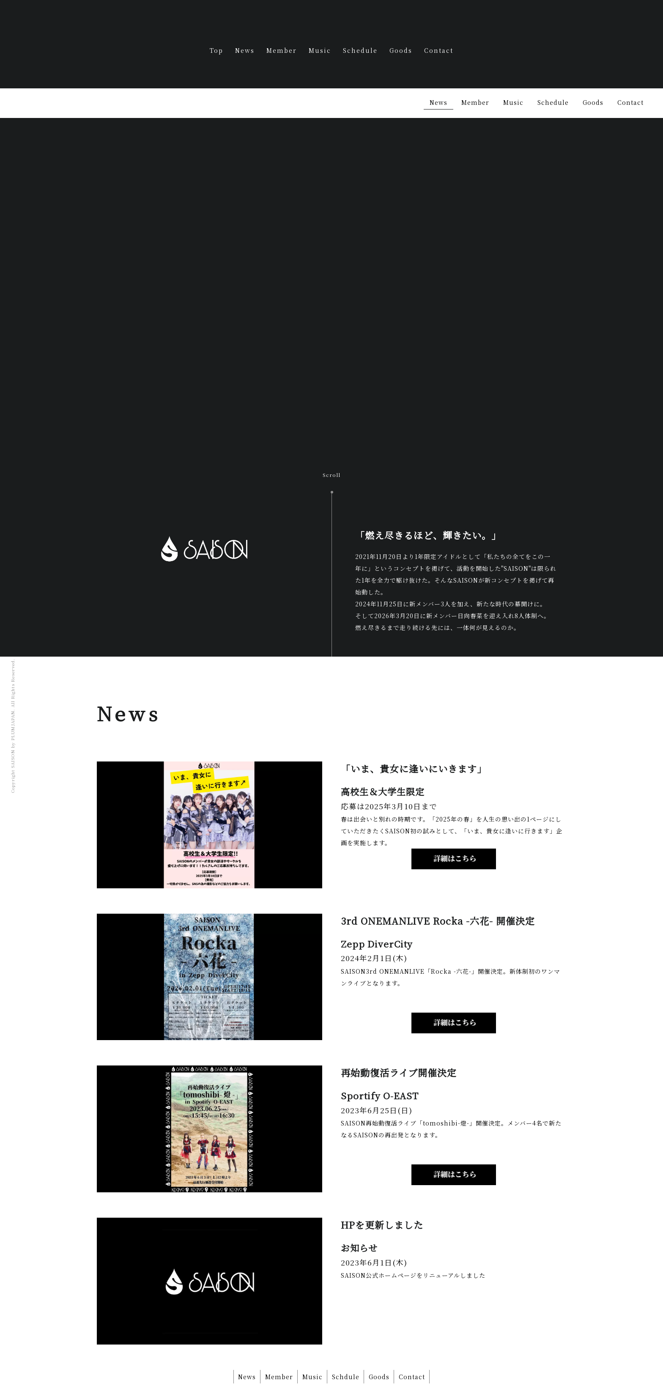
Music (320, 50)
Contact (438, 50)
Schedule (360, 50)
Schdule (347, 1346)
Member (281, 50)
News (245, 50)
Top (216, 50)
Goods (400, 50)
